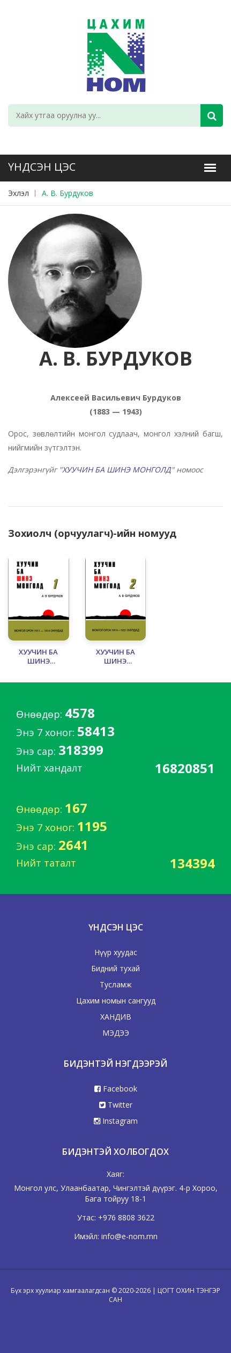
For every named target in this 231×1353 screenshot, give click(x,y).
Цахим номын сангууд (115, 1000)
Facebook (115, 1088)
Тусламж (116, 984)
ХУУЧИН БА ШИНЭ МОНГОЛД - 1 (38, 657)
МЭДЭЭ (115, 1033)
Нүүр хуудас (115, 952)
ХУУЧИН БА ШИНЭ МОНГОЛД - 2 (115, 657)
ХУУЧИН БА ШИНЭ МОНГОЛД (116, 469)
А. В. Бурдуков (67, 193)
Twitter (115, 1105)
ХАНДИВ (115, 1017)
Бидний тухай (115, 968)
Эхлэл (18, 193)
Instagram (116, 1121)
